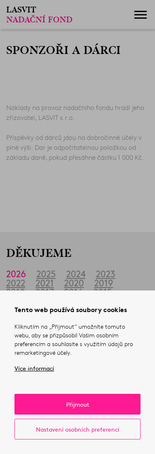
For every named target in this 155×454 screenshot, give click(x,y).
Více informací (34, 368)
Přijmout (77, 404)
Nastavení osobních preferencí (77, 429)
